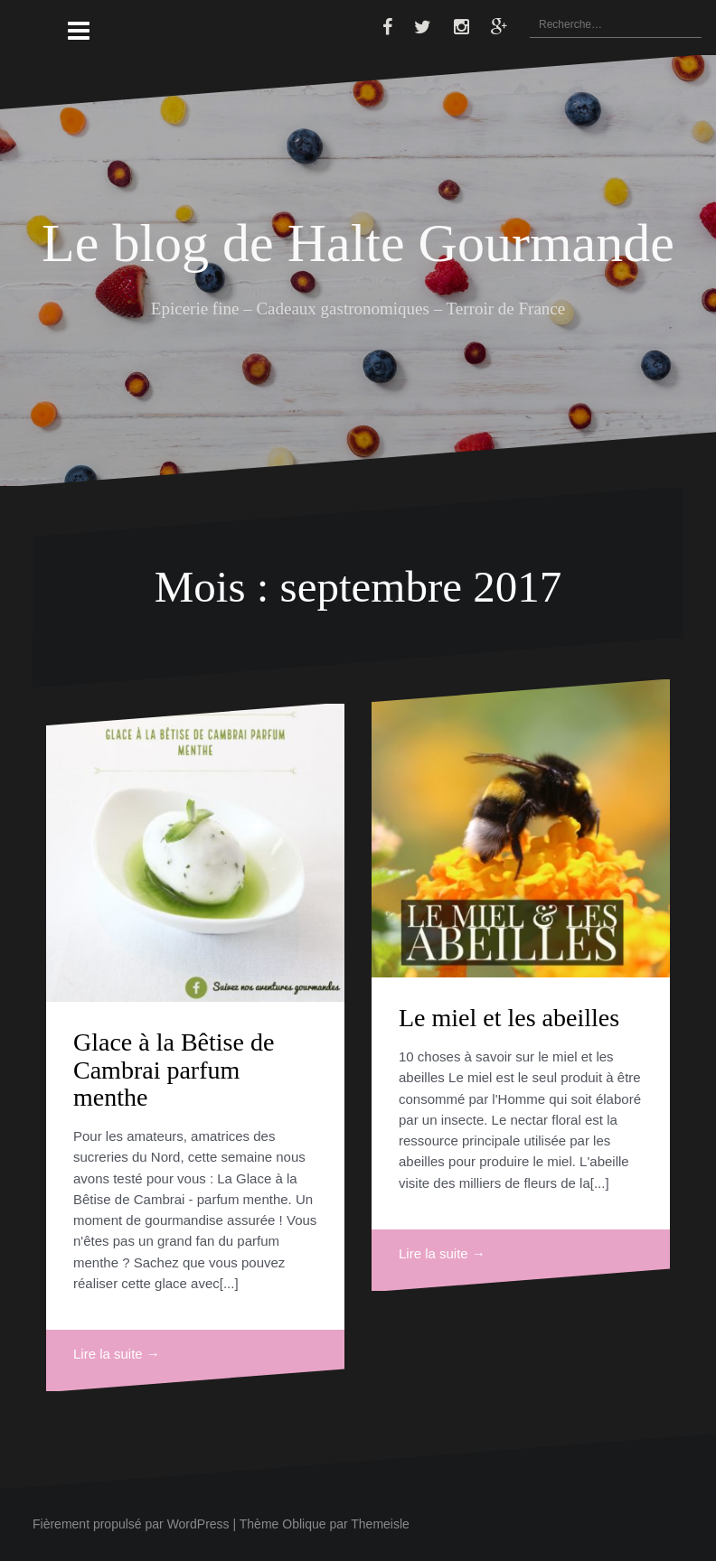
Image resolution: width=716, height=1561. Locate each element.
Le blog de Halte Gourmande (358, 243)
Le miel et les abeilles (509, 1018)
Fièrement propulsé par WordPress (131, 1524)
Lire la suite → (116, 1353)
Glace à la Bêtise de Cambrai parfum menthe (173, 1070)
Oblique (303, 1524)
